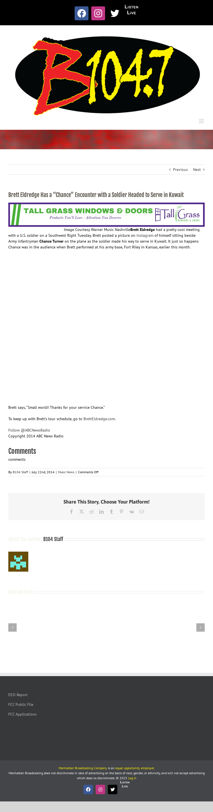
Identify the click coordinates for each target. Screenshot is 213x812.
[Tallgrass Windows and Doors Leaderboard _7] (106, 205)
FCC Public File (20, 704)
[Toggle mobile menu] (202, 121)
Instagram (144, 235)
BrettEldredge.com (99, 418)
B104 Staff (20, 472)
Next (197, 169)
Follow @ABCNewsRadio (29, 430)
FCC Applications (22, 714)
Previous (180, 169)
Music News (66, 472)
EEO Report (18, 694)
